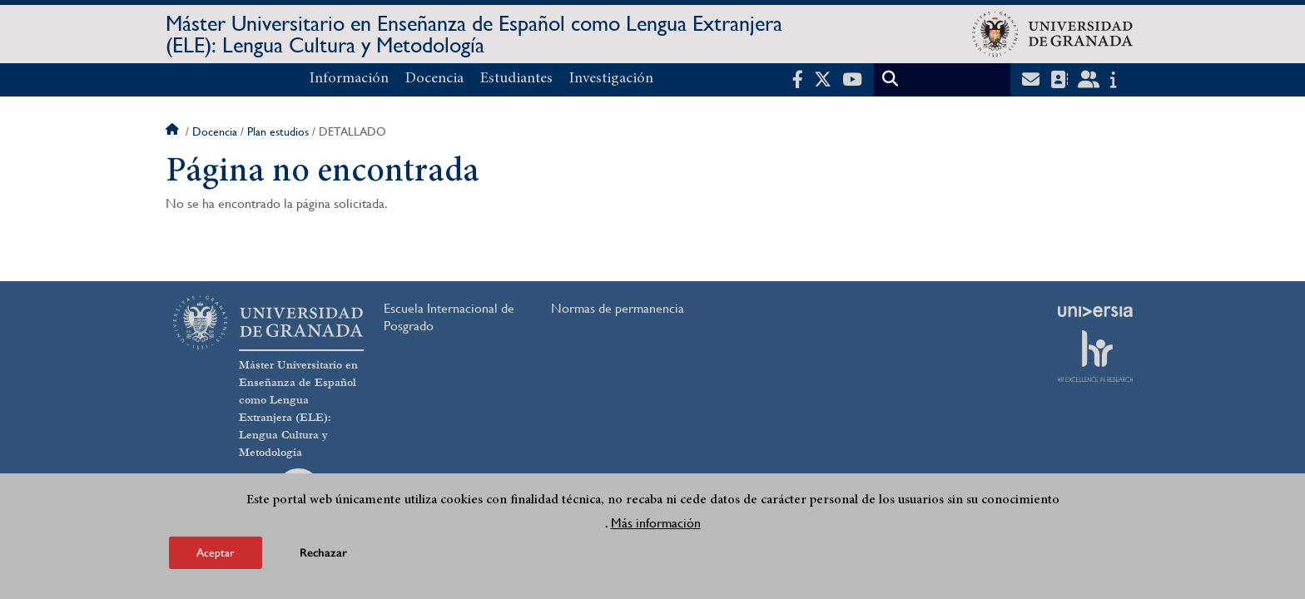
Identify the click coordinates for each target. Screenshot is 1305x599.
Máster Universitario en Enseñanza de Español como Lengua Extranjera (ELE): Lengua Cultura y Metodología (474, 34)
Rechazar (323, 553)
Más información (656, 523)
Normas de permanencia (617, 308)
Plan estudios (278, 131)
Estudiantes (516, 79)
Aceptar (215, 552)
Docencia (434, 79)
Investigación (611, 79)
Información (349, 79)
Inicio (174, 131)
